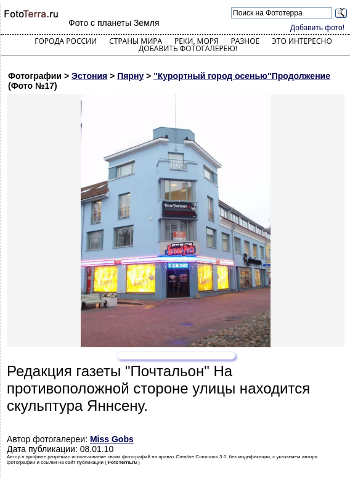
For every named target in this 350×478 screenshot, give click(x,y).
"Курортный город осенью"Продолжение (241, 76)
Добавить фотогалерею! (188, 48)
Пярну (130, 76)
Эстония (89, 76)
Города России (66, 41)
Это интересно (302, 41)
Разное (245, 41)
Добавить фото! (317, 27)
